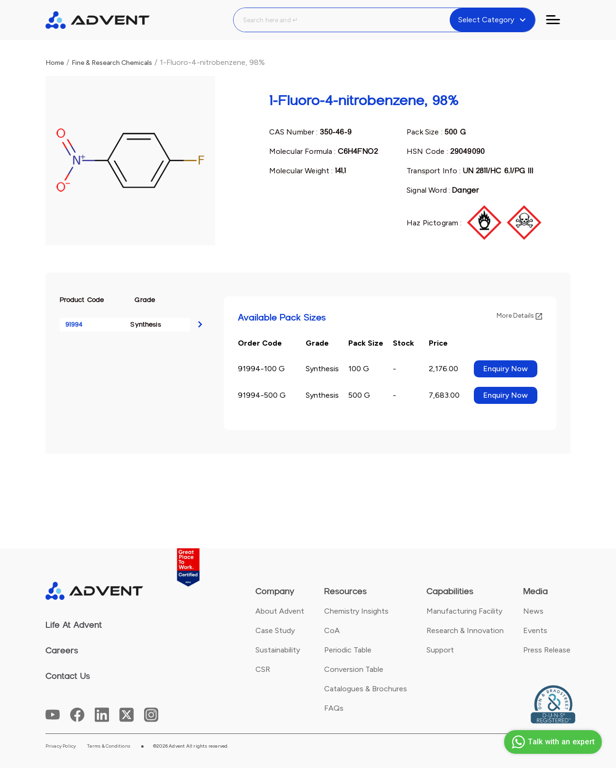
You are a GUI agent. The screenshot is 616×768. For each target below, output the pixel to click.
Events (535, 630)
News (533, 611)
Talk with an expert (552, 741)
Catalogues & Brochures (365, 688)
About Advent (279, 611)
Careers (61, 650)
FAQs (334, 708)
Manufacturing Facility (464, 611)
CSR (262, 669)
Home (54, 63)
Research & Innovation (465, 630)
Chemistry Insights (356, 611)
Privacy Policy (60, 746)
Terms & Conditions (108, 746)
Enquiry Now (505, 368)
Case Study (275, 630)
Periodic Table (347, 649)
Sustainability (277, 649)
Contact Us (67, 676)
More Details (519, 316)
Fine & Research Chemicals (112, 63)
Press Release (547, 649)
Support (440, 649)
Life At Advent (73, 625)
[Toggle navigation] (559, 20)
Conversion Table (353, 669)
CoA (332, 630)
